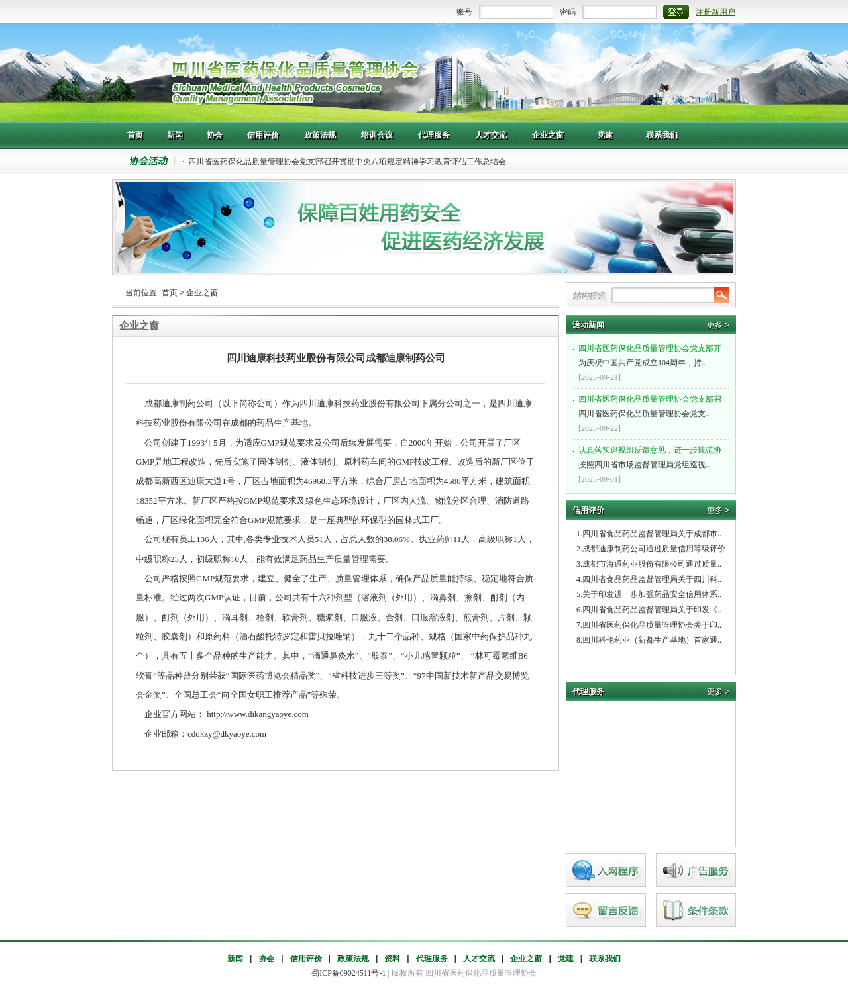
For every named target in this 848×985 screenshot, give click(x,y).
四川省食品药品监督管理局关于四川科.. (651, 579)
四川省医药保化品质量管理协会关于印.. (651, 625)
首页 (170, 292)
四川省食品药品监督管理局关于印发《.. (651, 609)
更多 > (718, 325)
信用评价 (306, 958)
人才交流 (479, 958)
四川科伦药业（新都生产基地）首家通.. (651, 640)
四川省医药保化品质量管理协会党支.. (652, 405)
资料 (392, 958)
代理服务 (432, 958)
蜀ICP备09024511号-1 (348, 973)
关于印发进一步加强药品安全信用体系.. (651, 594)
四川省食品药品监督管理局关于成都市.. (651, 533)
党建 (566, 958)
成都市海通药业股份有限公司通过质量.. (651, 564)
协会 (266, 958)
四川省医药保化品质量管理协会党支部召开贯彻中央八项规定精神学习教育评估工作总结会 (347, 161)
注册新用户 (715, 12)
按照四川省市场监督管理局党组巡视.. (652, 456)
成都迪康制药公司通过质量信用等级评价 (653, 548)
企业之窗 (202, 292)
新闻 (235, 958)
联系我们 (605, 958)
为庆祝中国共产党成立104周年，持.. (652, 354)
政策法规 (353, 958)
